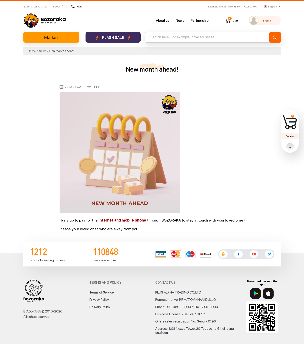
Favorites (290, 136)
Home (32, 51)
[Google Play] (255, 293)
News (180, 21)
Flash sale (113, 37)
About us (162, 21)
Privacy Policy (99, 300)
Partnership (199, 21)
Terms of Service (101, 292)
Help (77, 6)
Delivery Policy (99, 307)
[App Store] (268, 293)
